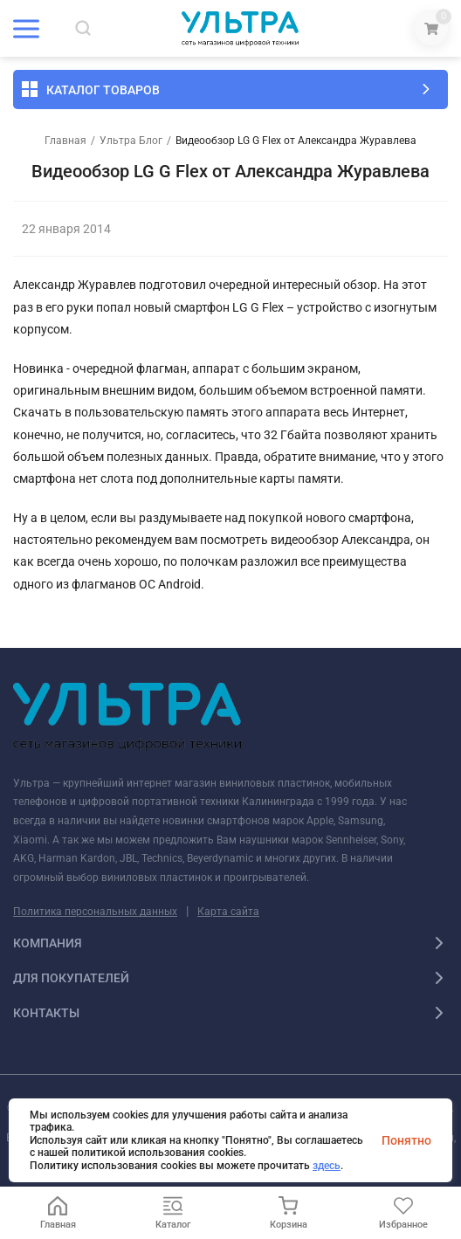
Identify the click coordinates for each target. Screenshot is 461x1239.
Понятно (406, 1140)
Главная (65, 140)
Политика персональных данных (95, 911)
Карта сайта (228, 911)
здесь (327, 1166)
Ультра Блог (131, 140)
